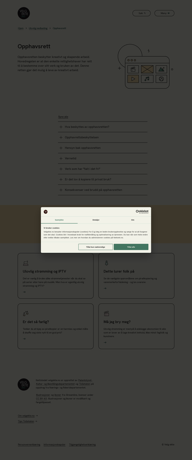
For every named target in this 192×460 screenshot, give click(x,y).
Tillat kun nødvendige (95, 247)
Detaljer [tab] (96, 220)
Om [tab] (132, 220)
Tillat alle (131, 247)
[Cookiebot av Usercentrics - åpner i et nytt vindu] (137, 212)
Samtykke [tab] (59, 220)
